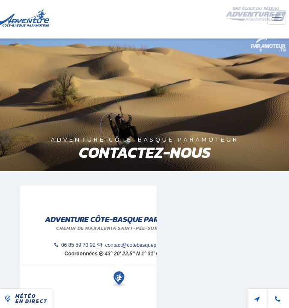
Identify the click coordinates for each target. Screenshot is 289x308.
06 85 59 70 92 (74, 245)
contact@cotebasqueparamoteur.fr (140, 245)
